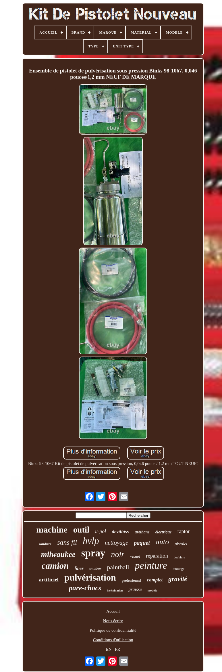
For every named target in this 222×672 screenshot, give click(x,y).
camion (55, 566)
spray (93, 553)
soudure (45, 544)
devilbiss (120, 531)
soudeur (95, 568)
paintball (118, 567)
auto (162, 542)
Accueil (113, 611)
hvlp (91, 541)
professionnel (131, 581)
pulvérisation (90, 577)
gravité (177, 579)
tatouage (179, 569)
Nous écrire (113, 621)
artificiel (49, 580)
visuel (135, 556)
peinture (151, 565)
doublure (179, 557)
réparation (157, 556)
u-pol (100, 531)
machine (51, 529)
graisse (135, 589)
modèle (152, 590)
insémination (115, 590)
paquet (142, 543)
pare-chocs (85, 588)
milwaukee (58, 554)
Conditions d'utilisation (113, 639)
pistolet (181, 543)
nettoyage (116, 542)
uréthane (142, 532)
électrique (163, 532)
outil (81, 529)
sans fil (67, 542)
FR (117, 649)
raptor (183, 531)
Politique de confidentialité (113, 630)
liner (79, 568)
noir (117, 554)
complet (155, 580)
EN (109, 649)
